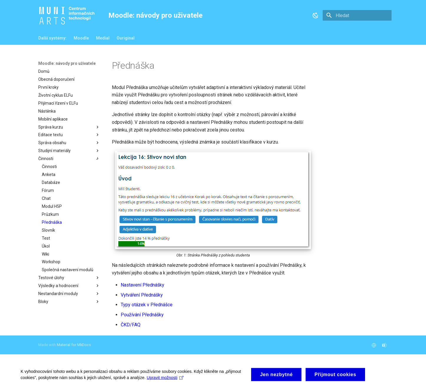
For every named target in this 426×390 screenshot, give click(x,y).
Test (46, 238)
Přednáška (52, 222)
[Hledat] (357, 15)
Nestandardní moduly (69, 293)
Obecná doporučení (56, 79)
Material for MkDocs (74, 345)
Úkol (46, 246)
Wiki (45, 254)
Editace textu (69, 134)
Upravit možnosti (165, 385)
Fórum (48, 190)
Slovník (48, 230)
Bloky (69, 301)
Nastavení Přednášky (142, 285)
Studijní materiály (69, 150)
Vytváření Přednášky (142, 295)
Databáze (51, 182)
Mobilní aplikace (53, 119)
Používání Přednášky (142, 314)
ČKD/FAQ (130, 325)
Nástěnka (47, 111)
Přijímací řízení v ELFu (58, 103)
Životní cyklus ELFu (55, 95)
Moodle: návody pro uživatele (67, 63)
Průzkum (50, 214)
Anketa (48, 174)
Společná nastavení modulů (67, 269)
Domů (43, 71)
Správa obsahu (69, 142)
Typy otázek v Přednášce (147, 304)
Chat (46, 198)
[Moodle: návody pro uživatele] (68, 15)
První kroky (48, 87)
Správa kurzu (69, 127)
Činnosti (69, 158)
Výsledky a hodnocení (69, 285)
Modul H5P (52, 206)
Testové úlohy (69, 277)
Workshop (51, 261)
